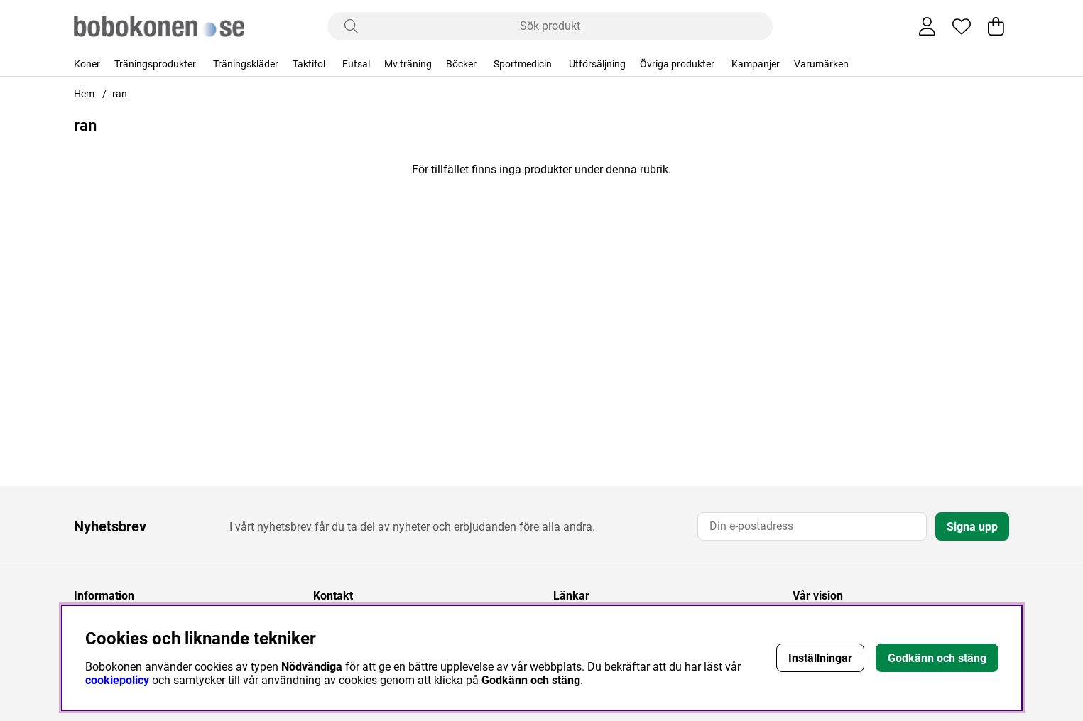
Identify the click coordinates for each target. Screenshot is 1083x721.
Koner (87, 64)
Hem (84, 93)
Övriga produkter (677, 64)
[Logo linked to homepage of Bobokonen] (159, 26)
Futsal (356, 64)
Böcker (461, 64)
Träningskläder (245, 64)
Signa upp (972, 526)
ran (119, 93)
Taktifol (309, 64)
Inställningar (820, 658)
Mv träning (408, 64)
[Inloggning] (927, 26)
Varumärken (821, 64)
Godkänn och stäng (937, 658)
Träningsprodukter (155, 64)
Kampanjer (755, 64)
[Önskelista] (961, 26)
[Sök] (550, 26)
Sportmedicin (523, 64)
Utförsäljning (597, 64)
